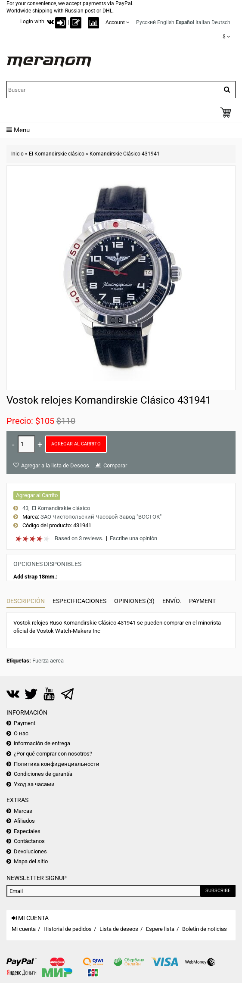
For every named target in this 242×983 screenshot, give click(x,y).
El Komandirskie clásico (56, 154)
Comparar (115, 465)
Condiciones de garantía (43, 774)
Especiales (27, 831)
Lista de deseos (118, 929)
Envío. (171, 600)
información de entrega (42, 743)
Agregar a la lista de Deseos (55, 465)
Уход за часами (34, 784)
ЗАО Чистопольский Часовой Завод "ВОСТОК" (100, 516)
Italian (202, 22)
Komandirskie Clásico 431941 (125, 154)
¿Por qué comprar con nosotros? (53, 753)
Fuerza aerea (48, 660)
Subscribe (217, 890)
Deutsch (220, 22)
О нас (21, 733)
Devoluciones (30, 851)
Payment (202, 600)
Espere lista (160, 929)
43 (25, 508)
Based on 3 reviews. (79, 538)
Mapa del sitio (31, 861)
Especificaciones (79, 600)
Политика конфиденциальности (56, 764)
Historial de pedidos (67, 929)
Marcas (23, 811)
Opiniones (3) (134, 600)
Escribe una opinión (133, 538)
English (165, 22)
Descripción (25, 600)
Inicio (17, 154)
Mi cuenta (24, 929)
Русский (146, 22)
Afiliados (24, 821)
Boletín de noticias (204, 929)
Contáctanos (29, 841)
